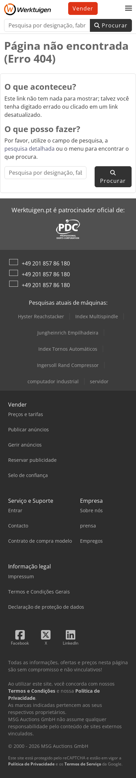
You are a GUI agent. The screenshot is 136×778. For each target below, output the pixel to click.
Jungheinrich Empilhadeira (67, 332)
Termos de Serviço (82, 764)
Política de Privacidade (31, 764)
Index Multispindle (96, 316)
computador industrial (53, 381)
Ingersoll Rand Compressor (68, 365)
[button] (128, 8)
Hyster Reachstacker (41, 316)
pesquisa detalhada (29, 148)
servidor (99, 381)
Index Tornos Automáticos (67, 349)
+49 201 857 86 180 (46, 263)
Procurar (111, 25)
